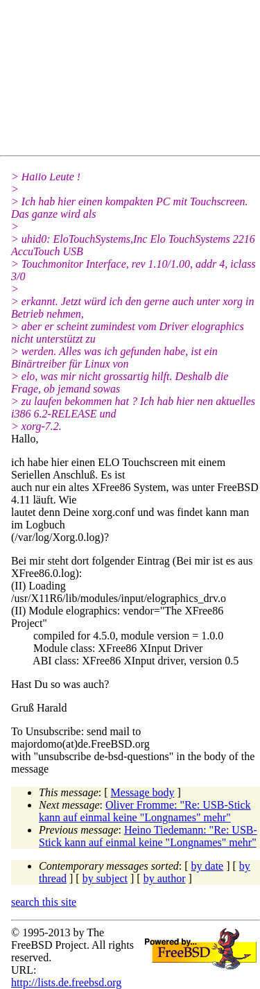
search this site (43, 902)
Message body (143, 792)
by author (165, 878)
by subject (105, 878)
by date (207, 866)
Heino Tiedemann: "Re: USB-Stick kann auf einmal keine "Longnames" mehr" (148, 836)
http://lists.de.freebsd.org (66, 982)
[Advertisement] (135, 80)
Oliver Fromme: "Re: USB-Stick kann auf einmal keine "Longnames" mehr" (145, 811)
